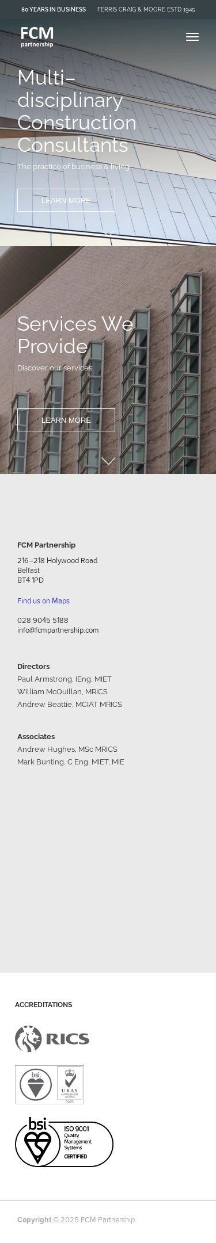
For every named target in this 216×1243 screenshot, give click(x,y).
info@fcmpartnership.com (58, 630)
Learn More (66, 200)
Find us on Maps (43, 601)
